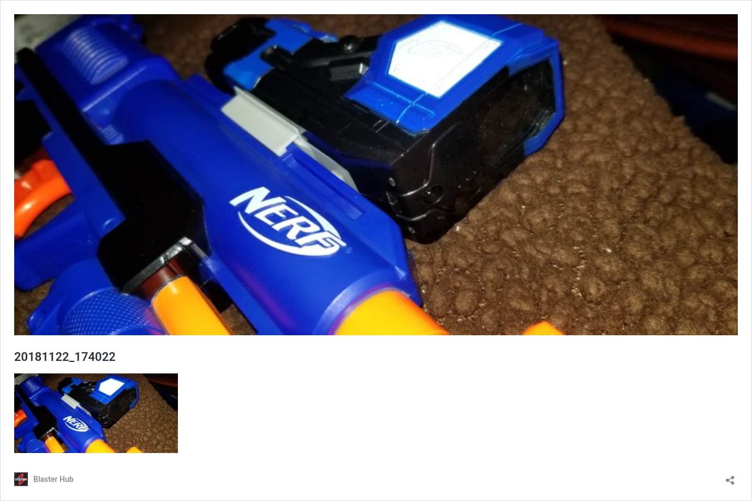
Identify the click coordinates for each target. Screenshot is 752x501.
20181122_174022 (65, 357)
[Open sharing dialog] (730, 476)
